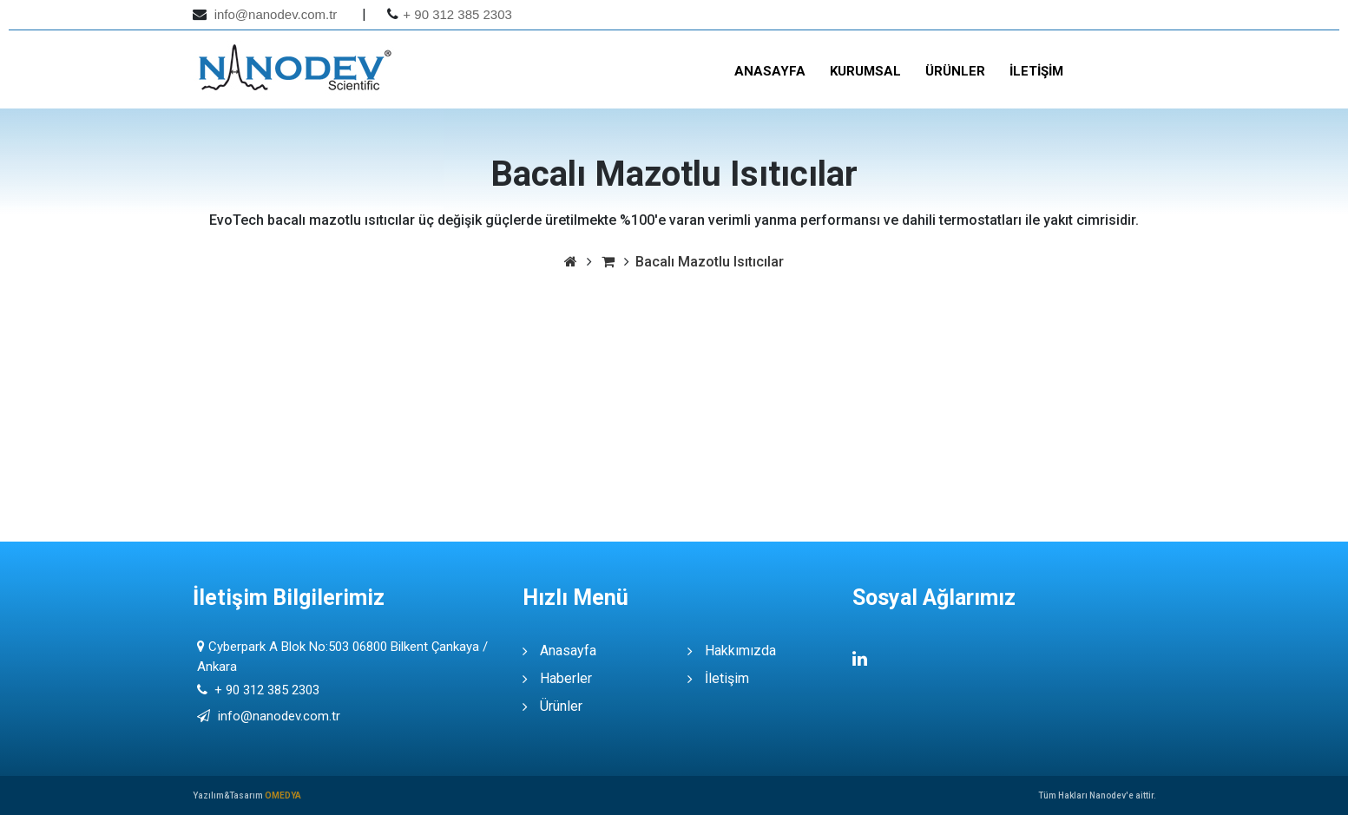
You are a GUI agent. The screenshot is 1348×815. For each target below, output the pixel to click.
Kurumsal (865, 71)
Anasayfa (770, 71)
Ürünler (955, 71)
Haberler (566, 678)
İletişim (1036, 71)
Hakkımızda (740, 650)
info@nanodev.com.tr (274, 14)
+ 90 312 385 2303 (457, 14)
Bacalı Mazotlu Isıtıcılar (709, 261)
